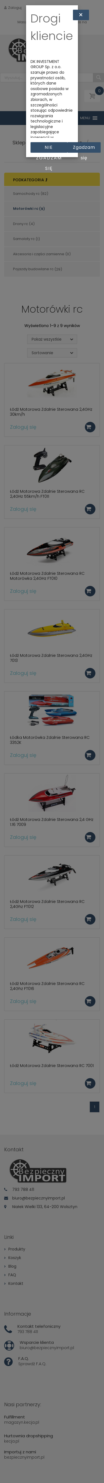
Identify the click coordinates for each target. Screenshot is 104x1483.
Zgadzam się (84, 148)
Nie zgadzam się (49, 148)
